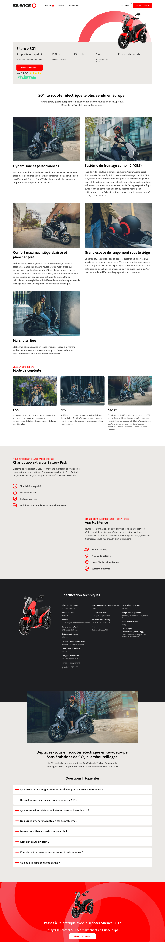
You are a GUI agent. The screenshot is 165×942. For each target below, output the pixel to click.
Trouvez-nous (74, 5)
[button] (49, 5)
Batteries (61, 5)
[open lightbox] (46, 140)
